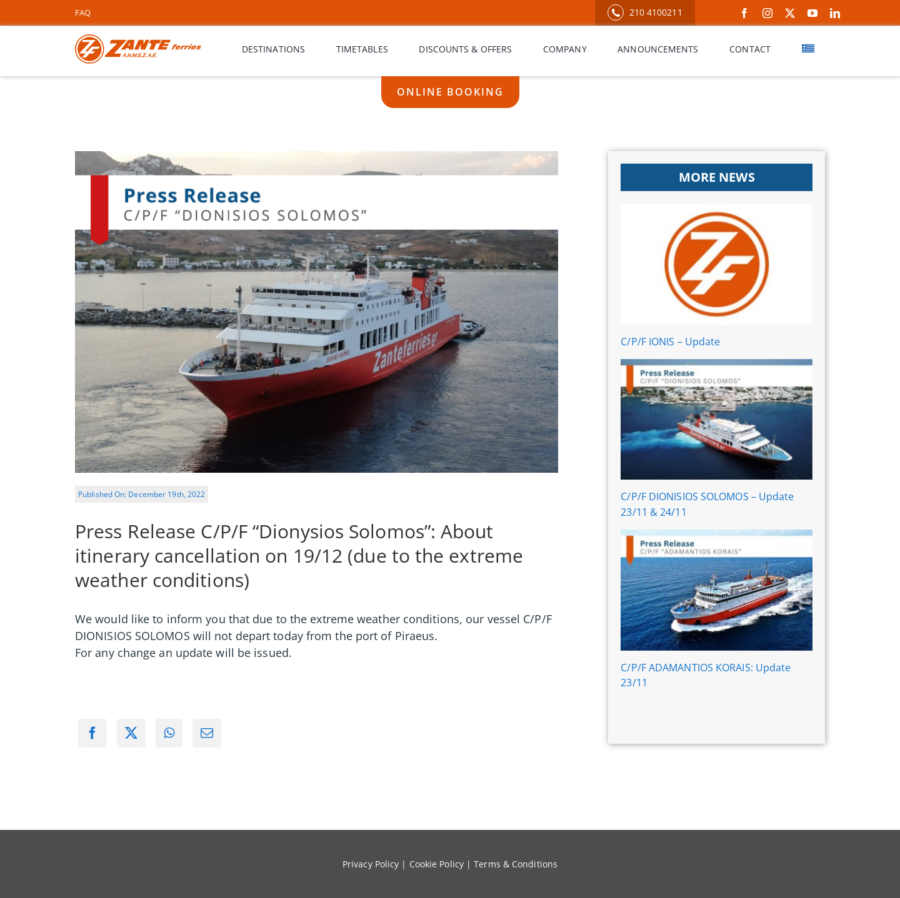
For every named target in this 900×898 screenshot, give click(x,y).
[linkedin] (835, 13)
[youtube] (813, 13)
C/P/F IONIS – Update (670, 341)
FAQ (83, 12)
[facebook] (744, 13)
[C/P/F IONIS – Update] (716, 264)
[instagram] (767, 13)
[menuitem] (808, 49)
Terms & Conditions (516, 864)
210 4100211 (645, 12)
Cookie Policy (436, 864)
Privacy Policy (370, 864)
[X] (131, 733)
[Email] (206, 733)
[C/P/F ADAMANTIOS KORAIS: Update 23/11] (716, 590)
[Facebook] (92, 733)
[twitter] (790, 13)
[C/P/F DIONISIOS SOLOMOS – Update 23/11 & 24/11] (716, 419)
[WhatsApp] (169, 733)
